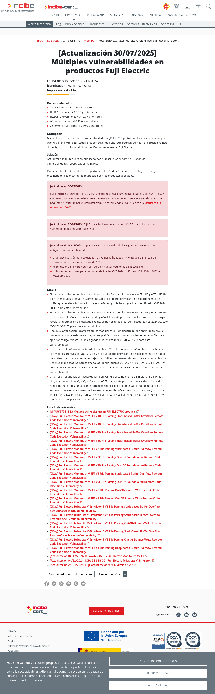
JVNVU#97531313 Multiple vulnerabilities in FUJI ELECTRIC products (93, 411)
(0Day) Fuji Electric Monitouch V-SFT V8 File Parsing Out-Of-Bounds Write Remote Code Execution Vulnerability (105, 492)
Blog (58, 24)
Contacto (12, 631)
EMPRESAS (136, 15)
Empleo (11, 641)
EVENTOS (155, 15)
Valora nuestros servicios (20, 636)
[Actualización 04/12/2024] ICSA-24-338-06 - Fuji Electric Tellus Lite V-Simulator (100, 560)
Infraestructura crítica (108, 574)
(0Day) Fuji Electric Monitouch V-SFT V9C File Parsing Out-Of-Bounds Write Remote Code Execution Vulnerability (105, 459)
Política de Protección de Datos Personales (29, 646)
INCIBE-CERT (73, 15)
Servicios (117, 24)
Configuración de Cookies (158, 661)
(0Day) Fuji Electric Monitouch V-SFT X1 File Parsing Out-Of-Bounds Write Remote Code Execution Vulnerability (105, 500)
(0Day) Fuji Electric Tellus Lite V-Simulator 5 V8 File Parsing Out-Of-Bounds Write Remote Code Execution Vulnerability (106, 525)
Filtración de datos (84, 574)
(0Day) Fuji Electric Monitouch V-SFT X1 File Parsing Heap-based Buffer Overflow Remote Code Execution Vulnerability (106, 550)
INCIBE (55, 15)
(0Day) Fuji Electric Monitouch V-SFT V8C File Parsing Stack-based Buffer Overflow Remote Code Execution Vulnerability (106, 443)
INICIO (40, 40)
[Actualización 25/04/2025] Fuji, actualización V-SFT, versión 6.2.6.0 (93, 565)
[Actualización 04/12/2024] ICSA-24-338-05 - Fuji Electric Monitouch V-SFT (97, 556)
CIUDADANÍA (96, 15)
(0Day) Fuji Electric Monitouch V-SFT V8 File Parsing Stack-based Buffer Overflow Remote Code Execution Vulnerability (106, 451)
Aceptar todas (158, 685)
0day (51, 574)
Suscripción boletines (106, 610)
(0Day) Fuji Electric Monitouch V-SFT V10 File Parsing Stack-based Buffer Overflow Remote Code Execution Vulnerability (106, 418)
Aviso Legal (13, 650)
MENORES (117, 15)
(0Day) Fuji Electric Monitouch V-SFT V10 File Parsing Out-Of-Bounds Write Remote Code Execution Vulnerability (105, 467)
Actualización (64, 574)
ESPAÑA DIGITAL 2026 (182, 15)
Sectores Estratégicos (142, 24)
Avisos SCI (89, 40)
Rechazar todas (158, 673)
